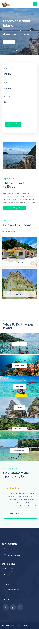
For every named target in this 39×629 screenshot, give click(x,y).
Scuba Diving (19, 365)
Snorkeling (19, 344)
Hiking (19, 408)
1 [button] (17, 50)
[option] (19, 31)
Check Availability (13, 124)
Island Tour (19, 429)
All (3, 231)
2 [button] (19, 50)
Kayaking (19, 386)
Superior (14, 231)
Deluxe (7, 231)
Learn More (9, 42)
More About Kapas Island (14, 208)
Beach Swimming (19, 450)
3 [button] (21, 50)
